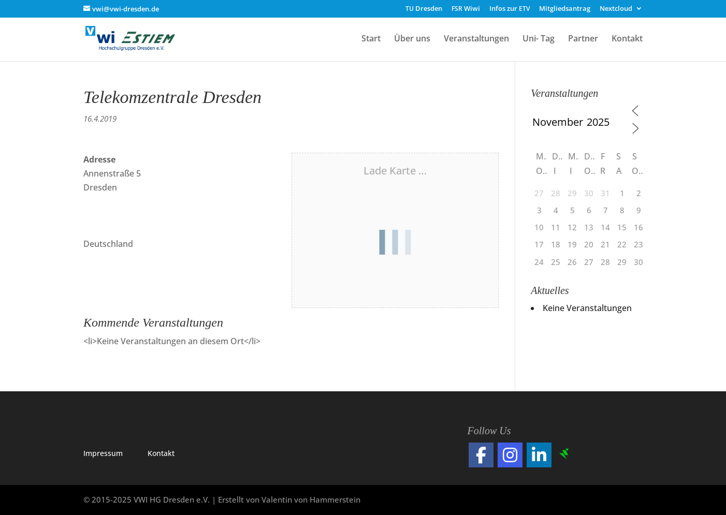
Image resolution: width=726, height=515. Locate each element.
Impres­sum (103, 453)
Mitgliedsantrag (564, 9)
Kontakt (627, 39)
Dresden (423, 9)
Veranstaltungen (476, 39)
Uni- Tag (538, 39)
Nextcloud (616, 9)
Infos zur (509, 9)
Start (371, 39)
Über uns (412, 39)
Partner (583, 39)
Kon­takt (161, 453)
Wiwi (466, 9)
